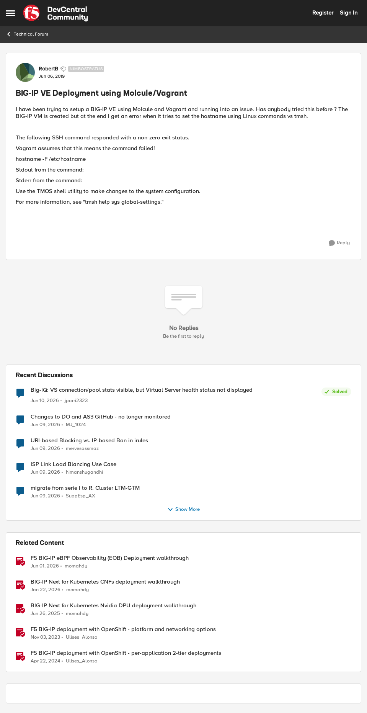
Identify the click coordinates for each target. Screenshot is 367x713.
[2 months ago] (45, 566)
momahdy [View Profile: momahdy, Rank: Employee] (76, 566)
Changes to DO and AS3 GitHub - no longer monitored (101, 417)
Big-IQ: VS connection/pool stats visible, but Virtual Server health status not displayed (142, 390)
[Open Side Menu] (10, 13)
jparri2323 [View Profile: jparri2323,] (76, 401)
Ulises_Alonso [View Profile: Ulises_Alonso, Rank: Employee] (81, 637)
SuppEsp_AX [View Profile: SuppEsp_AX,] (80, 496)
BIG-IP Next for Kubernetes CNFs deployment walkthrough (105, 582)
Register (322, 12)
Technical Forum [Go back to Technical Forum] (27, 34)
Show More (183, 510)
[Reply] (339, 243)
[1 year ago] (45, 613)
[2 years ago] (45, 638)
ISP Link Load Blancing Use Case (73, 464)
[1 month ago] (45, 401)
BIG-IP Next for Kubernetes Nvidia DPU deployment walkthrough (113, 605)
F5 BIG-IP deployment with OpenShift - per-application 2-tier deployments (126, 653)
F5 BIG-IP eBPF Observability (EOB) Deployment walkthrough (110, 558)
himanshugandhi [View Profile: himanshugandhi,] (84, 472)
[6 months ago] (45, 590)
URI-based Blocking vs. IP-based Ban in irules (89, 440)
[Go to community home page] (55, 13)
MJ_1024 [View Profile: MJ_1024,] (76, 424)
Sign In (348, 12)
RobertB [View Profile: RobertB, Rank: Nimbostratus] (48, 69)
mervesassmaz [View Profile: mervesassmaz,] (82, 448)
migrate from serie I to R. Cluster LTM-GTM (85, 488)
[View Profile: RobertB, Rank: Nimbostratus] (25, 72)
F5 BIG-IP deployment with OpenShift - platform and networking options (123, 629)
